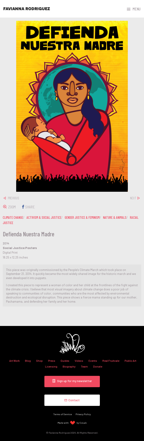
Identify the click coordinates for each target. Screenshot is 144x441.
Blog (28, 360)
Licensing (51, 366)
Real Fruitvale (110, 360)
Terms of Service (62, 414)
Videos (79, 360)
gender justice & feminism (82, 217)
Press (51, 360)
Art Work (14, 360)
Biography (69, 366)
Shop (39, 360)
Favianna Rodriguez (26, 8)
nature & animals (114, 217)
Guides (65, 360)
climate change (13, 217)
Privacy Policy (83, 414)
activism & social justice (44, 217)
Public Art (130, 360)
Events (93, 360)
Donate (97, 366)
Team (84, 366)
